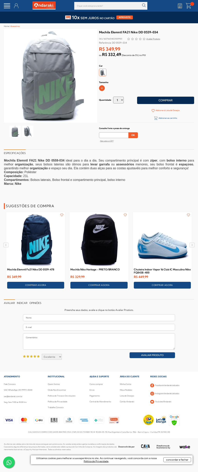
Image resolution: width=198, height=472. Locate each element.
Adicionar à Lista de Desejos (167, 110)
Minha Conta (125, 384)
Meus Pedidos (126, 390)
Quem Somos (54, 384)
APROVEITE (125, 17)
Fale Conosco (10, 384)
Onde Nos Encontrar (57, 390)
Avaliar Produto (152, 355)
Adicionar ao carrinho (167, 118)
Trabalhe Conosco (56, 407)
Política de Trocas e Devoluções (61, 396)
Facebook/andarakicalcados (164, 385)
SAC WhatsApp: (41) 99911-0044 (18, 390)
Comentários (99, 341)
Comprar (165, 100)
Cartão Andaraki (127, 401)
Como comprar (96, 384)
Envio (92, 390)
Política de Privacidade (57, 401)
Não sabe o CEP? (107, 141)
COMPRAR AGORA (35, 285)
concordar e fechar (169, 465)
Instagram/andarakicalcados (164, 393)
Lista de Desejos (127, 396)
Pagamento (95, 396)
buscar (144, 5)
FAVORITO (61, 215)
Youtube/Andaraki (160, 402)
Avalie (153, 39)
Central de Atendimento (100, 401)
